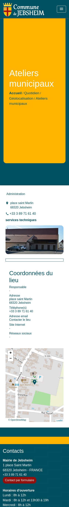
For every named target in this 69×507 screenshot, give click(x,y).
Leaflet (59, 420)
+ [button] (10, 353)
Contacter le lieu (20, 319)
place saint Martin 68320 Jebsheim (21, 205)
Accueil (15, 93)
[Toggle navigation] (61, 9)
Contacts (13, 451)
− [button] (10, 358)
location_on (33, 380)
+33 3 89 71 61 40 (23, 213)
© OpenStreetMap (17, 420)
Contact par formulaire (19, 480)
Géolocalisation (21, 98)
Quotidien (31, 93)
